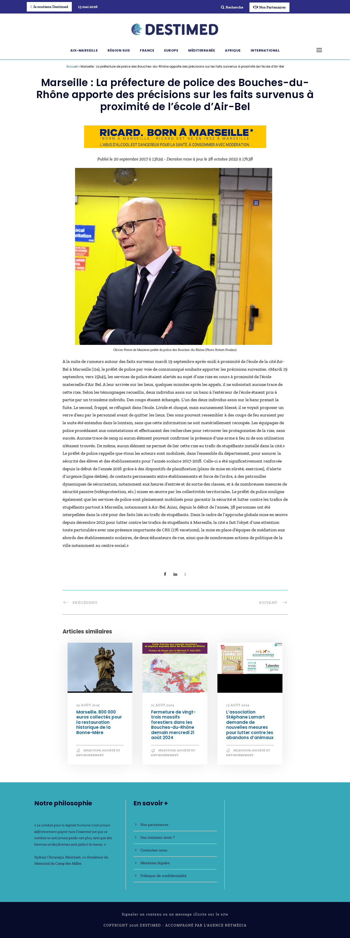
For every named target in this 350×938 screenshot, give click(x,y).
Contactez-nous (153, 850)
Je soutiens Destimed (49, 7)
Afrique (233, 50)
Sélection (92, 750)
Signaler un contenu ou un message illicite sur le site (175, 914)
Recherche (232, 7)
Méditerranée (201, 50)
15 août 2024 (237, 705)
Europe (171, 50)
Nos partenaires (154, 824)
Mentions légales (155, 862)
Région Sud (119, 50)
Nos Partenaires (269, 7)
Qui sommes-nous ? (157, 837)
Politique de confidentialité (163, 875)
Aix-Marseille (84, 50)
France (147, 50)
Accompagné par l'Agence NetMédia (206, 925)
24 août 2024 (88, 705)
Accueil (72, 66)
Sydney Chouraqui (49, 857)
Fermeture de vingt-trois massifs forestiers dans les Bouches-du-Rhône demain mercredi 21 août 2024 (173, 725)
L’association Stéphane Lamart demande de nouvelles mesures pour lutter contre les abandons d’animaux (249, 725)
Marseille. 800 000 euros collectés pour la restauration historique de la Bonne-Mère (99, 722)
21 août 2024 (162, 705)
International (265, 50)
